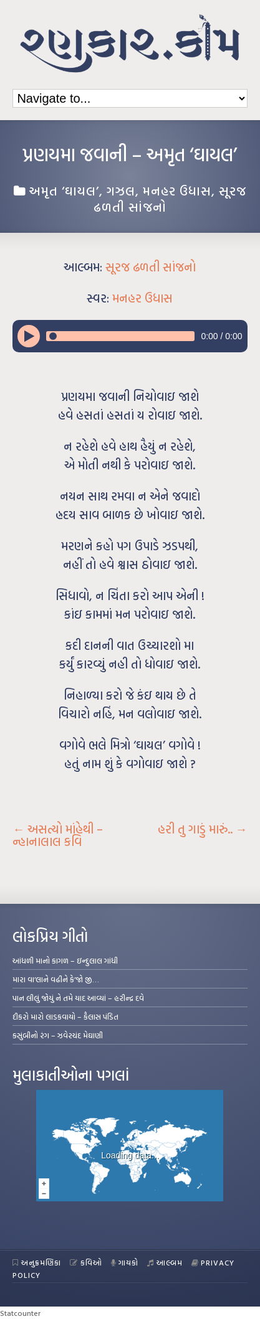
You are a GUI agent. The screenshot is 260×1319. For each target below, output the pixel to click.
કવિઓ (86, 1262)
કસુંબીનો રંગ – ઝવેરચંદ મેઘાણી (57, 1035)
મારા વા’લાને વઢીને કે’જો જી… (55, 979)
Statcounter (20, 1312)
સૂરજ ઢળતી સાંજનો (150, 267)
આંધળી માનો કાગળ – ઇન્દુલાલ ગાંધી (65, 960)
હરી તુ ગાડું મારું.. (203, 829)
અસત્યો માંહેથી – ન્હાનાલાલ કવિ (57, 835)
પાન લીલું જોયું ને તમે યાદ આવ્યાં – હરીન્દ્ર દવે (78, 997)
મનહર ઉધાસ (177, 190)
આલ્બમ (165, 1262)
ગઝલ (121, 190)
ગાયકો (125, 1262)
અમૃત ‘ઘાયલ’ (64, 190)
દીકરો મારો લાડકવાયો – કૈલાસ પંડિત (65, 1016)
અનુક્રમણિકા (36, 1262)
